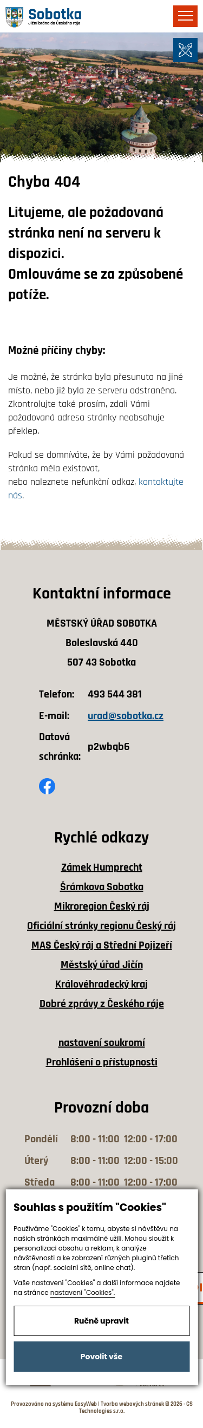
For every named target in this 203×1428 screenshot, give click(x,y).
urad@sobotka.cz (125, 716)
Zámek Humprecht (101, 867)
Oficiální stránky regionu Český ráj (101, 926)
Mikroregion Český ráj (101, 906)
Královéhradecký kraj (101, 984)
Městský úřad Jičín (102, 965)
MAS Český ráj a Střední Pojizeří (101, 945)
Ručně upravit (101, 1320)
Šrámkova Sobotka (101, 887)
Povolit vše (101, 1356)
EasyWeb (86, 1404)
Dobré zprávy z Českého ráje (102, 1004)
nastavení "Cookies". (82, 1292)
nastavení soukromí (101, 1043)
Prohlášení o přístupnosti (102, 1062)
